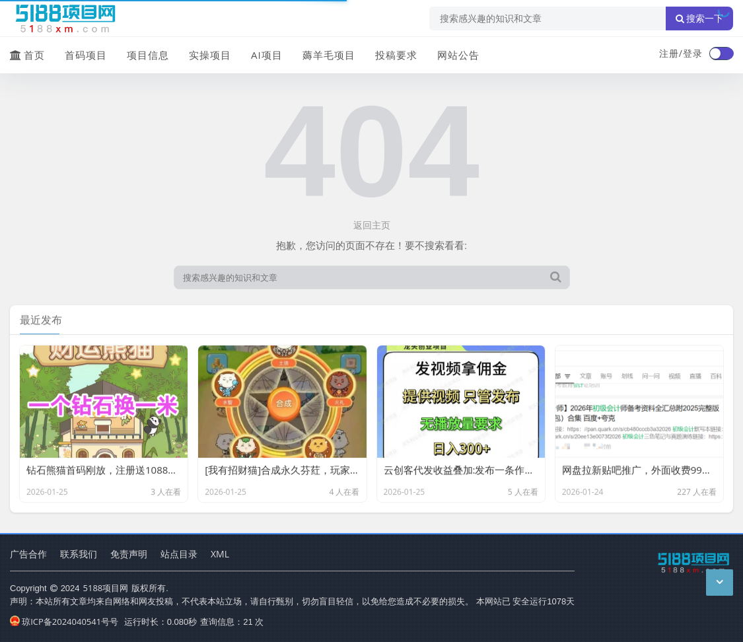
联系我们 (78, 554)
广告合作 (28, 554)
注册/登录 (681, 53)
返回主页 (371, 225)
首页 (27, 54)
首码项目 (86, 54)
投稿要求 (396, 54)
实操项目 (210, 54)
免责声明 (128, 554)
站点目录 (178, 554)
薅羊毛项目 (328, 54)
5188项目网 (106, 588)
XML (220, 554)
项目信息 (148, 54)
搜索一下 (699, 18)
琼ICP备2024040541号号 (64, 621)
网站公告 (458, 54)
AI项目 (267, 54)
